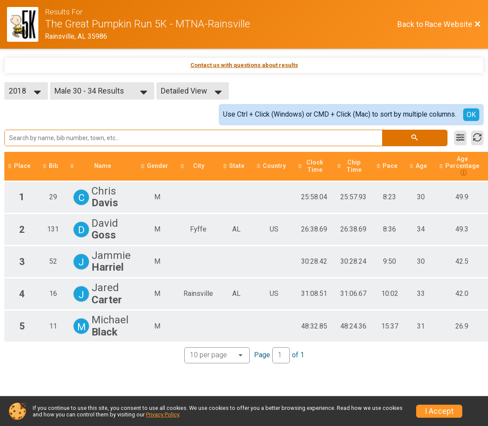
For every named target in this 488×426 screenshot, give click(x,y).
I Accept (439, 411)
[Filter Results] (460, 138)
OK (471, 115)
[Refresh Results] (477, 138)
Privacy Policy (162, 414)
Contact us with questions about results (244, 65)
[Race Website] (26, 24)
